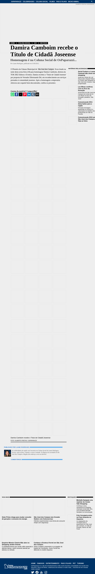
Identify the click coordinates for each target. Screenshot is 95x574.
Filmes (52, 1)
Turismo (80, 563)
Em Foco (43, 43)
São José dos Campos (46, 69)
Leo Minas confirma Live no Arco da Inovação (85, 88)
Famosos (40, 563)
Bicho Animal (73, 1)
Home (12, 43)
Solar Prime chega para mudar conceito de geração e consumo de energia (16, 518)
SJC (35, 43)
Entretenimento (52, 563)
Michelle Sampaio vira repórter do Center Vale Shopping (84, 502)
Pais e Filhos (61, 1)
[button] (92, 1)
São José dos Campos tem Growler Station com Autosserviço (47, 518)
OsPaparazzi (16, 1)
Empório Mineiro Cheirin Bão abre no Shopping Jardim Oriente (15, 543)
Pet (74, 563)
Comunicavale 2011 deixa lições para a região (85, 104)
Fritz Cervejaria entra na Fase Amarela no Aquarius (84, 517)
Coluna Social (42, 1)
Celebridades (28, 1)
